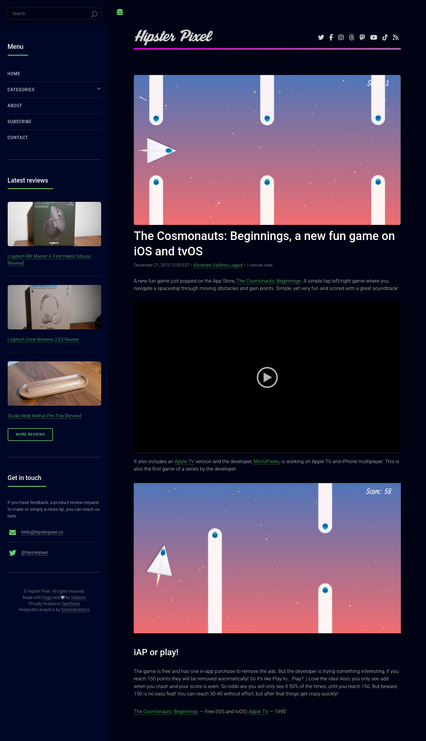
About (15, 105)
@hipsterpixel (34, 552)
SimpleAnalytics (75, 609)
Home (14, 73)
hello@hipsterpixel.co (42, 532)
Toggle (120, 14)
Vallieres (78, 597)
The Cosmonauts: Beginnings (268, 281)
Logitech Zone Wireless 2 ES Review (43, 339)
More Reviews (30, 434)
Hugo (47, 597)
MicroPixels (266, 461)
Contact (18, 137)
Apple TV (184, 461)
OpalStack (71, 603)
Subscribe (20, 121)
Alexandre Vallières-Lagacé (218, 265)
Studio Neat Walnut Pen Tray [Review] (44, 415)
